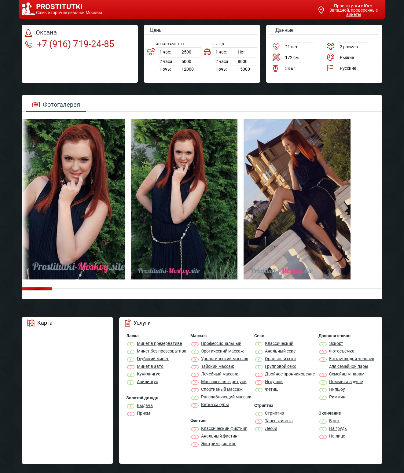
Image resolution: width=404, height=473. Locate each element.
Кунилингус (148, 373)
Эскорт (336, 343)
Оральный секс (280, 358)
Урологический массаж (224, 358)
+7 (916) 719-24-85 (69, 44)
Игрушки (274, 381)
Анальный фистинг (220, 436)
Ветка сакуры (215, 404)
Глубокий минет (153, 358)
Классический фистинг (224, 428)
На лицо (337, 436)
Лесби (271, 428)
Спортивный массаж (222, 389)
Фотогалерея (56, 104)
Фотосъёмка (341, 351)
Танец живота (279, 420)
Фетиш (271, 389)
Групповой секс (280, 366)
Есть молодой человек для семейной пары (351, 362)
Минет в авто (150, 366)
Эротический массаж (222, 351)
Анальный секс (280, 351)
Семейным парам (346, 373)
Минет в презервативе (159, 343)
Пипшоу (337, 389)
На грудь (338, 428)
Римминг (338, 396)
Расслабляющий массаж (226, 396)
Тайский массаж (217, 366)
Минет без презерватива (161, 351)
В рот (334, 420)
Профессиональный (221, 343)
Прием (143, 413)
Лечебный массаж (219, 373)
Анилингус (147, 381)
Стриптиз (274, 413)
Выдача (145, 405)
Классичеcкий (279, 343)
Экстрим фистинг (218, 443)
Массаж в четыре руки (224, 381)
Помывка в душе (346, 381)
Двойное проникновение (290, 373)
